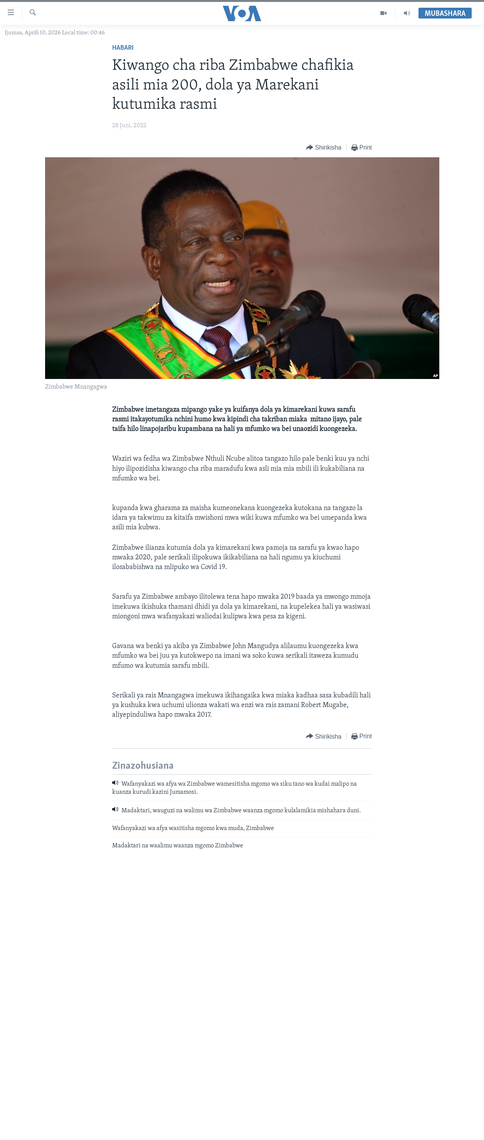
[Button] (323, 148)
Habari (123, 48)
